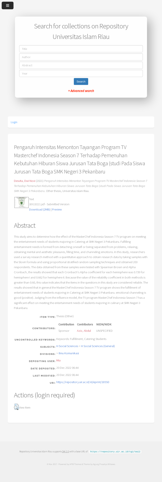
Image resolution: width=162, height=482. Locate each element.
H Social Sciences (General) (98, 346)
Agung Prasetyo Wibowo (104, 463)
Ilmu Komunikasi (69, 353)
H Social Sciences (67, 346)
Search (81, 81)
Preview (57, 209)
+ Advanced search (81, 90)
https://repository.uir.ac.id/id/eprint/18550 (82, 382)
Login (14, 122)
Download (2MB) (39, 209)
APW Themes (75, 463)
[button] (16, 407)
